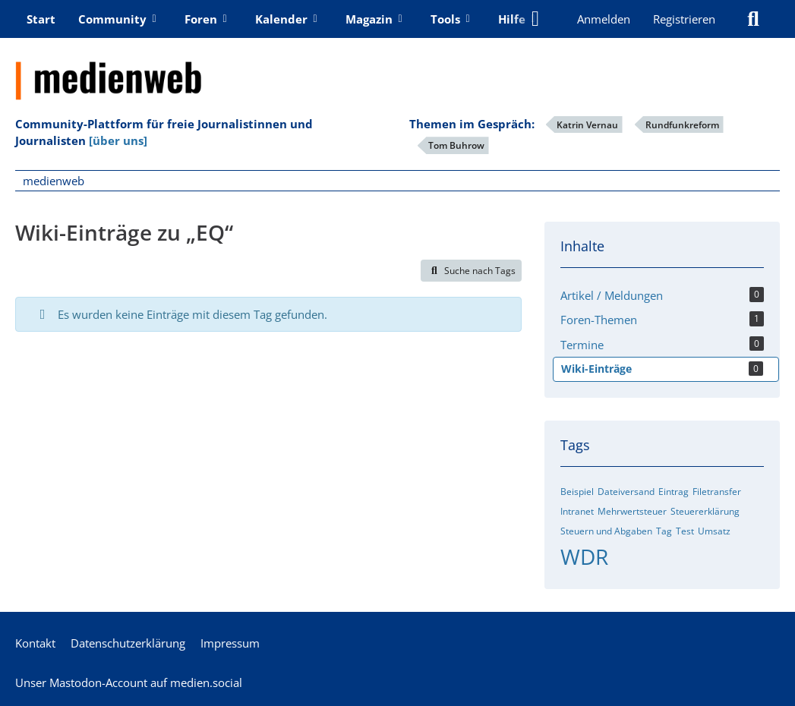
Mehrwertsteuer (632, 511)
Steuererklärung (705, 511)
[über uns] (118, 140)
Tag (664, 531)
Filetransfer (716, 491)
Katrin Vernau (587, 124)
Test (685, 531)
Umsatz (714, 531)
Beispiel (577, 491)
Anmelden (603, 19)
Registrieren (684, 19)
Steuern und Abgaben (606, 531)
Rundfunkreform (682, 124)
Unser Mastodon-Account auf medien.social (128, 682)
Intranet (577, 511)
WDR (584, 556)
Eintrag (673, 491)
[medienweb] (397, 69)
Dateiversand (626, 491)
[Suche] (753, 19)
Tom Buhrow (456, 145)
